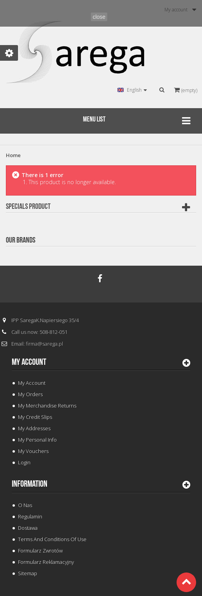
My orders (30, 394)
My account (29, 362)
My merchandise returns (47, 405)
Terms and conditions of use (52, 539)
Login (24, 462)
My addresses (34, 428)
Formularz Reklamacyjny (46, 561)
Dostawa (28, 527)
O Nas (25, 505)
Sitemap (27, 573)
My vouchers (33, 451)
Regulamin (30, 516)
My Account (31, 382)
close (99, 17)
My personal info (37, 439)
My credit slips (35, 416)
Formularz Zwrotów (40, 550)
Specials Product (28, 206)
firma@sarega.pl (44, 343)
